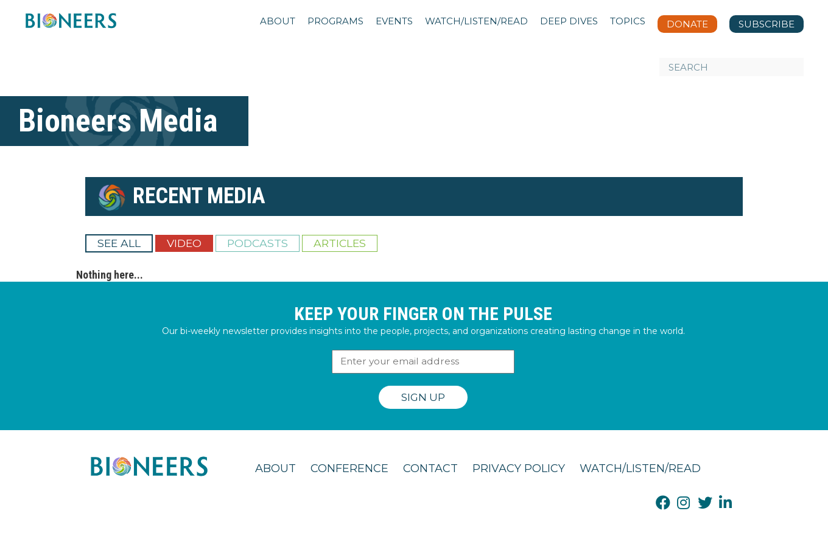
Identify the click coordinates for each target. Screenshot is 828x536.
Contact (430, 468)
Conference (349, 468)
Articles (340, 243)
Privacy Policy (518, 468)
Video (184, 243)
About (275, 468)
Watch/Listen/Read (640, 468)
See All (119, 243)
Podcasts (257, 243)
